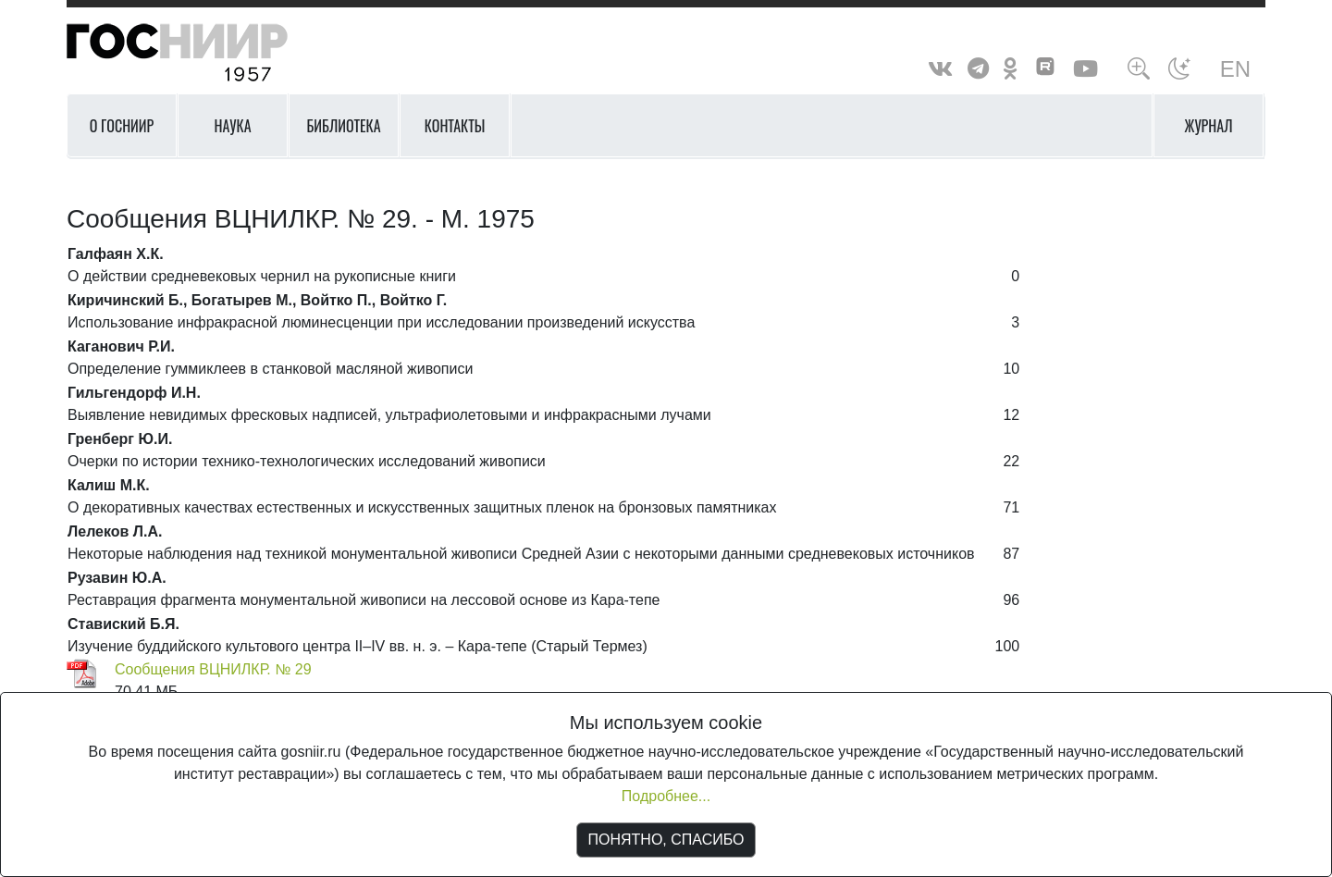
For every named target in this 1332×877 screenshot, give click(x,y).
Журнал (1209, 126)
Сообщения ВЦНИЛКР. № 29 (213, 669)
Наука (232, 126)
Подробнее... (666, 796)
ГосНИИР (201, 53)
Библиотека (343, 126)
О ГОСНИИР (122, 126)
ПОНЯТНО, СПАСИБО (666, 839)
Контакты (455, 126)
